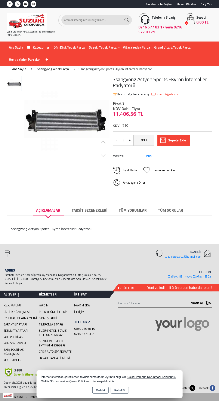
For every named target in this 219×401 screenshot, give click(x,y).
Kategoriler (38, 47)
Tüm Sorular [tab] (170, 210)
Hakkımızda (82, 305)
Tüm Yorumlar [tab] (132, 210)
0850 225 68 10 (84, 328)
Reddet (100, 390)
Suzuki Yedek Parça (103, 47)
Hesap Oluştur (186, 4)
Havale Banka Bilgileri (54, 358)
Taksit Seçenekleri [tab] (89, 210)
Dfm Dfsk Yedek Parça (69, 47)
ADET (144, 140)
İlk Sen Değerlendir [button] (164, 94)
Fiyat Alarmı (125, 170)
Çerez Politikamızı (81, 381)
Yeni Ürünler (12, 360)
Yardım (44, 305)
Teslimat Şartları (16, 330)
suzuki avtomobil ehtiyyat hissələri (52, 343)
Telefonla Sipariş (51, 324)
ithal (149, 155)
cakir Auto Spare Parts (55, 351)
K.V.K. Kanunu (12, 305)
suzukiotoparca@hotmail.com (182, 256)
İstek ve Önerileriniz (53, 312)
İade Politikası (13, 337)
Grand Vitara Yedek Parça (172, 47)
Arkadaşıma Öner (129, 182)
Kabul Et (119, 390)
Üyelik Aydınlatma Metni (20, 318)
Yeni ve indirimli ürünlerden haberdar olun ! (179, 288)
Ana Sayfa (16, 47)
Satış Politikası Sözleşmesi (14, 352)
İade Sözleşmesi (15, 343)
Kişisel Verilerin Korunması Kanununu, (151, 377)
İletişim (79, 312)
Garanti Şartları (15, 324)
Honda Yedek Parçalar (24, 59)
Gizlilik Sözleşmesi (17, 312)
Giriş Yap (206, 4)
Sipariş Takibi (48, 318)
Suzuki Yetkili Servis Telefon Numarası (53, 332)
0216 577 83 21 (84, 333)
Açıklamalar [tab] (48, 210)
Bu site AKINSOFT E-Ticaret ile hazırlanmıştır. (31, 397)
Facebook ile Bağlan (159, 4)
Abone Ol (200, 303)
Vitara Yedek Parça (136, 47)
